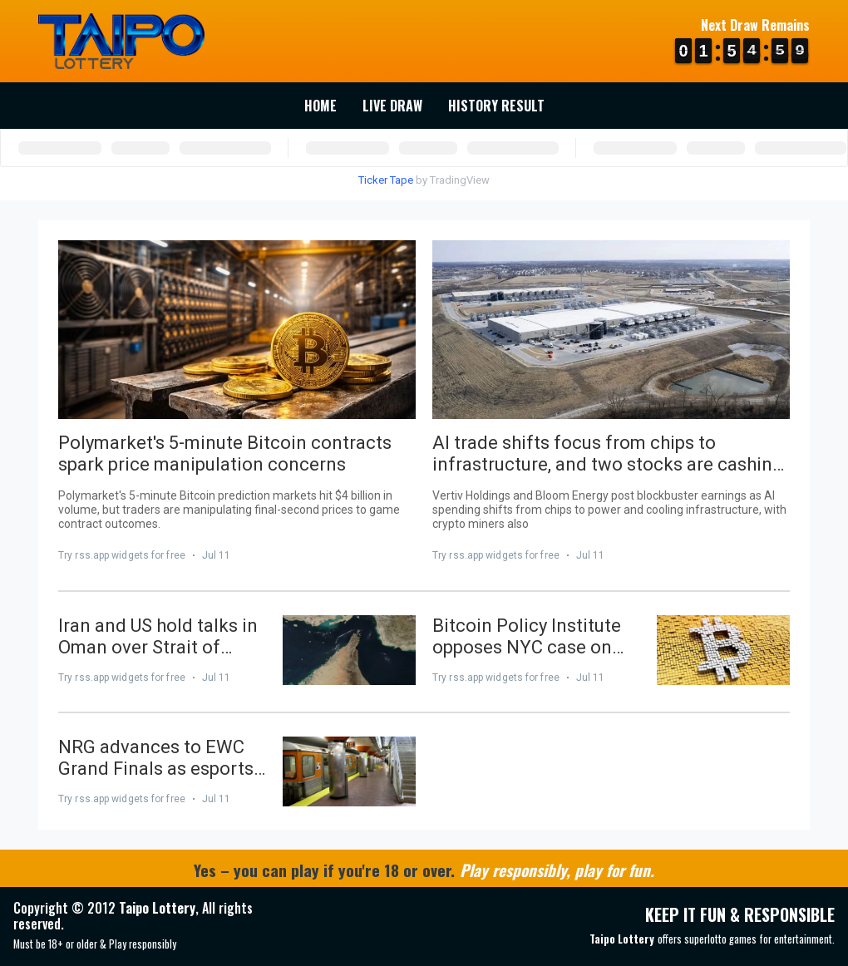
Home (320, 106)
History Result (496, 106)
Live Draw (392, 106)
